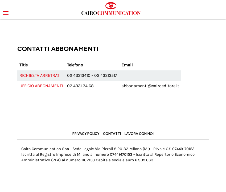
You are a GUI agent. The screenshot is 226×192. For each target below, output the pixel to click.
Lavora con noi (139, 134)
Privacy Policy (85, 134)
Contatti (112, 134)
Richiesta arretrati (39, 75)
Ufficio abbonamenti (41, 85)
